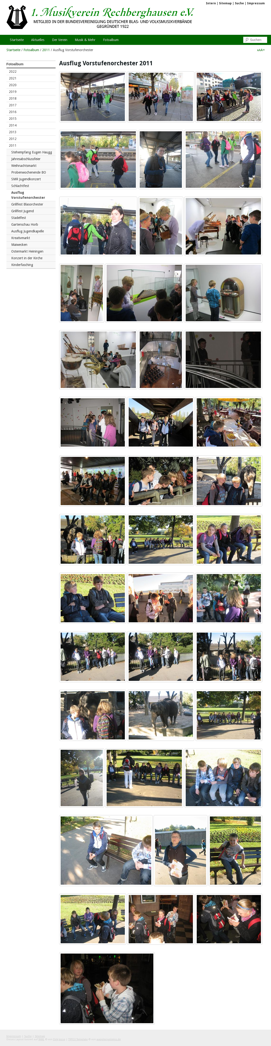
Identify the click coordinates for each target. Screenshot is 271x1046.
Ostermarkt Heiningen (27, 251)
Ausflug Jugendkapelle (27, 231)
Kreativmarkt (20, 238)
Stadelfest (18, 218)
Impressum (256, 3)
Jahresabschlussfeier (25, 159)
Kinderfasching (22, 265)
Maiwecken (19, 245)
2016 (13, 112)
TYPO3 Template (78, 1039)
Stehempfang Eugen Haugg (31, 152)
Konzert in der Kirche (26, 258)
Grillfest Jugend (22, 211)
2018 (13, 98)
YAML (41, 1039)
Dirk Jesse (59, 1039)
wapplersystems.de (109, 1039)
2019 (13, 92)
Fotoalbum (31, 50)
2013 (13, 132)
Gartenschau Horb (24, 224)
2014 (13, 125)
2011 (46, 50)
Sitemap (225, 3)
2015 (13, 119)
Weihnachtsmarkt (23, 166)
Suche (239, 3)
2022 (13, 71)
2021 (13, 78)
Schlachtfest (20, 186)
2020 (13, 85)
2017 (13, 105)
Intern (211, 3)
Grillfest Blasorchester (27, 204)
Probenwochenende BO (28, 172)
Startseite (13, 50)
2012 (13, 139)
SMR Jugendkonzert (26, 179)
